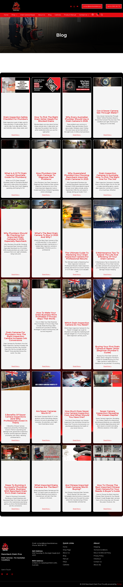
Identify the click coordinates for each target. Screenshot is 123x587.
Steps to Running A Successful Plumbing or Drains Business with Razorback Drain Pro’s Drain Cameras (15, 489)
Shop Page (67, 550)
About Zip (97, 565)
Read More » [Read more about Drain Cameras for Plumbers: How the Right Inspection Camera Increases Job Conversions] (16, 366)
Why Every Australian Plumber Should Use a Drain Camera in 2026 (77, 119)
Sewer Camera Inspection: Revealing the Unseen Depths (107, 413)
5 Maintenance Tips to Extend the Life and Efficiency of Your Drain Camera (107, 256)
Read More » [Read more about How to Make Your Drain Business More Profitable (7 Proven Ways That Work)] (46, 366)
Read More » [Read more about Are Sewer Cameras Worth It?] (46, 440)
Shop (13, 15)
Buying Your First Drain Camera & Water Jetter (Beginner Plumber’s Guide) (107, 349)
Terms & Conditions (100, 550)
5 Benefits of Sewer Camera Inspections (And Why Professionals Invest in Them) (15, 419)
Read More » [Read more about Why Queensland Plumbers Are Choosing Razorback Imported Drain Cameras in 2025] (77, 195)
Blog (50, 15)
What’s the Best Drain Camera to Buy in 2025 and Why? (46, 235)
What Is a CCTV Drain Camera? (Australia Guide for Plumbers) (16, 175)
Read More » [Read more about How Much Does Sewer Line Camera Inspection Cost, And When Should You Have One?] (77, 440)
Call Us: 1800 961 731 (113, 6)
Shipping (97, 547)
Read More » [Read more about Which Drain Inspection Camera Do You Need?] (77, 366)
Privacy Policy (99, 556)
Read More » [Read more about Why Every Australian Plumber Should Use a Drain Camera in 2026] (77, 135)
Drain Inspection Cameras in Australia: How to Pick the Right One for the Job (107, 176)
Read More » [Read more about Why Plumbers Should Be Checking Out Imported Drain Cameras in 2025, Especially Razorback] (16, 274)
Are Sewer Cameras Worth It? (46, 412)
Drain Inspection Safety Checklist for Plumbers (15, 118)
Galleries (58, 15)
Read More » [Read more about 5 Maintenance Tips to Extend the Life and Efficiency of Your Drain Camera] (107, 274)
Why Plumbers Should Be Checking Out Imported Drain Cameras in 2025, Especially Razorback (15, 237)
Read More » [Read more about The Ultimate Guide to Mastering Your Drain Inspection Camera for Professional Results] (77, 274)
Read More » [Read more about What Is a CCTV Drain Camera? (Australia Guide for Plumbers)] (16, 195)
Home (6, 15)
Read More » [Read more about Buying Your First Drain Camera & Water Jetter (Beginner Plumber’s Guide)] (107, 366)
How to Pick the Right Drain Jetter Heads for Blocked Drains (46, 119)
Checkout (97, 559)
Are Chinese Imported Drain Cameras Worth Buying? (76, 487)
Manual (65, 559)
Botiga (119, 584)
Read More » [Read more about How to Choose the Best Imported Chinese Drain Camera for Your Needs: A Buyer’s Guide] (107, 509)
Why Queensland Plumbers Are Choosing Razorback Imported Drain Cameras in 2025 (76, 176)
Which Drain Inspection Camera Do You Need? (77, 324)
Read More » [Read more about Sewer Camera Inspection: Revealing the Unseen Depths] (107, 440)
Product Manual (70, 15)
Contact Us (83, 15)
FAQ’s (65, 562)
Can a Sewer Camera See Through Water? (107, 112)
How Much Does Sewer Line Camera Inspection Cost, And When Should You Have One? (76, 414)
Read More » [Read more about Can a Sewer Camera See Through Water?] (107, 135)
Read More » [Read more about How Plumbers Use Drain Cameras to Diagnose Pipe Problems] (46, 195)
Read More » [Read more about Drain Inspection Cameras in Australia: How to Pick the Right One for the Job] (107, 195)
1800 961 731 (42, 545)
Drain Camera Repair (27, 15)
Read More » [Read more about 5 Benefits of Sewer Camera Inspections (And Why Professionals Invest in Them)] (16, 440)
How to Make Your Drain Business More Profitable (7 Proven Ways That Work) (46, 316)
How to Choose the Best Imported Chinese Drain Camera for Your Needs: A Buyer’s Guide (107, 488)
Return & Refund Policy (102, 553)
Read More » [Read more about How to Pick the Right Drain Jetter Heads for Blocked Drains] (46, 135)
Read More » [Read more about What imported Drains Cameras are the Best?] (46, 509)
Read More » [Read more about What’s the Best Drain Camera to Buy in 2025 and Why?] (46, 274)
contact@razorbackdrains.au (92, 6)
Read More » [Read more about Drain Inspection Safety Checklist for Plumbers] (16, 135)
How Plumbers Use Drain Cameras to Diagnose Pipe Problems (46, 176)
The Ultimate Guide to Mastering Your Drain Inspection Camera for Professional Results (77, 256)
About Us (41, 15)
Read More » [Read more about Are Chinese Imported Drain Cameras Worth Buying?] (77, 509)
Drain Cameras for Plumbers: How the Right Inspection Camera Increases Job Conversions (15, 336)
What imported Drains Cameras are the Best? (46, 486)
